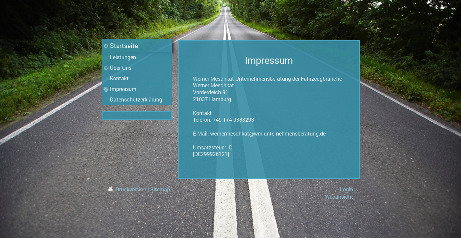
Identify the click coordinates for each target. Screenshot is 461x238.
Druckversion (128, 189)
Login (346, 189)
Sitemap (160, 189)
